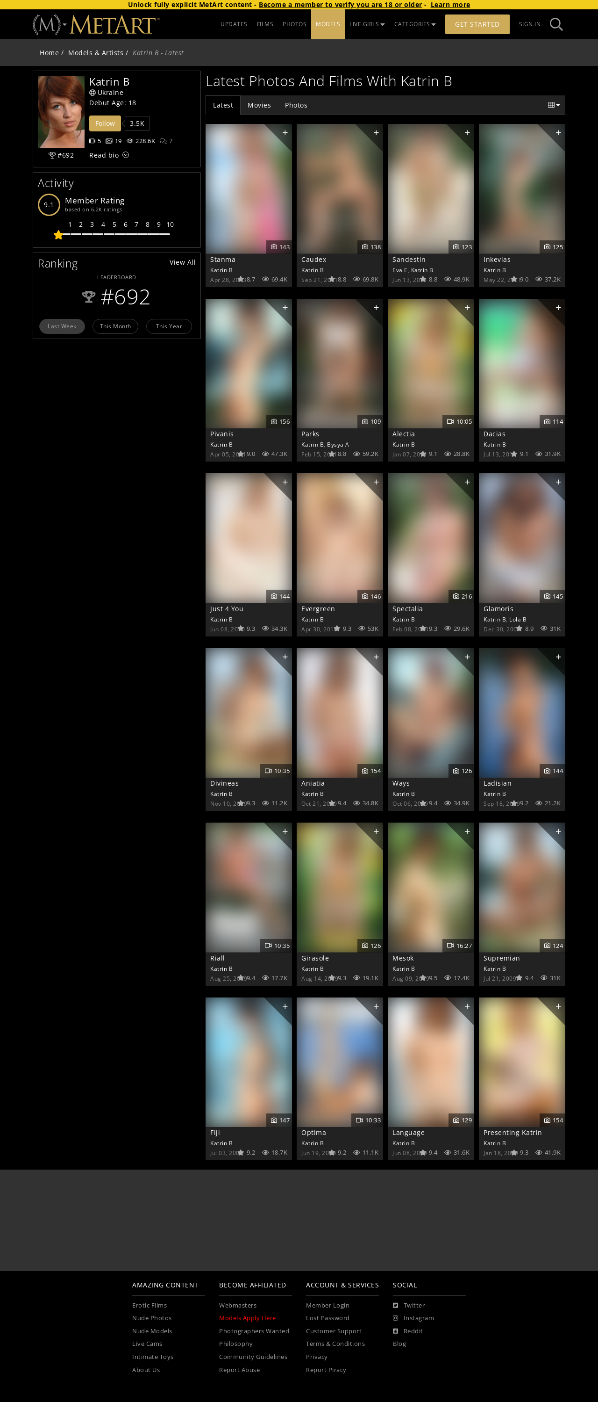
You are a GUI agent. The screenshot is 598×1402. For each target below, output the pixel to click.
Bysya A (338, 444)
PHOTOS (294, 24)
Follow (105, 123)
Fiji (215, 1132)
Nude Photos (152, 1318)
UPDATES (234, 24)
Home (49, 52)
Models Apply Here (247, 1318)
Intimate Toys (153, 1357)
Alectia (403, 433)
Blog (399, 1344)
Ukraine (106, 92)
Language (408, 1132)
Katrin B (221, 270)
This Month (115, 326)
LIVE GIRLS (367, 24)
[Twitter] (409, 1305)
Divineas (224, 783)
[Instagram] (413, 1318)
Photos (296, 105)
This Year (169, 326)
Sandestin (409, 259)
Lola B (518, 619)
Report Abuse (239, 1370)
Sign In (530, 24)
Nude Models (152, 1331)
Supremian (502, 958)
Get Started (477, 24)
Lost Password (328, 1318)
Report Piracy (326, 1370)
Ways (401, 783)
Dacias (494, 433)
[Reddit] (408, 1331)
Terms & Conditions (335, 1344)
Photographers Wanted (254, 1331)
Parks (310, 433)
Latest (223, 105)
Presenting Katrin (513, 1132)
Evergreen (318, 608)
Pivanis (222, 433)
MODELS (328, 24)
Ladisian (498, 783)
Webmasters (237, 1305)
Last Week (62, 326)
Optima (313, 1132)
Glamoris (498, 608)
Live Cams (147, 1344)
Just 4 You (226, 608)
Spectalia (407, 608)
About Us (146, 1370)
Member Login (327, 1305)
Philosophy (236, 1344)
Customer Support (334, 1331)
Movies (259, 105)
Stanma (222, 259)
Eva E (400, 270)
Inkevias (497, 259)
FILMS (265, 24)
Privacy (317, 1357)
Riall (217, 958)
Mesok (403, 958)
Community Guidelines (253, 1357)
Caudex (313, 259)
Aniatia (313, 783)
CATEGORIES (415, 24)
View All (183, 262)
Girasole (315, 958)
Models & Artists (95, 52)
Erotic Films (149, 1305)
